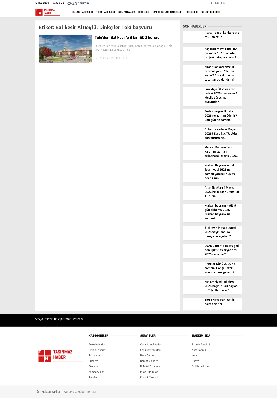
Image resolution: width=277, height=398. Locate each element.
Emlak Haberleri (82, 12)
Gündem (93, 361)
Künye (195, 361)
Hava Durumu (148, 355)
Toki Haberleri (105, 12)
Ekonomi (93, 366)
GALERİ (42, 3)
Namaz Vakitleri (149, 361)
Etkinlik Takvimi (149, 377)
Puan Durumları (149, 372)
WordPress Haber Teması (79, 392)
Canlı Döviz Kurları (150, 350)
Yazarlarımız (199, 350)
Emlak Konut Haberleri (167, 12)
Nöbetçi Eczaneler (150, 366)
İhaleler (143, 12)
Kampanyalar (126, 12)
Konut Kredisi (210, 12)
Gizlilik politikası (201, 366)
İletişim (196, 355)
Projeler (191, 12)
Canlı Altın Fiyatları (151, 344)
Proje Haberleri (97, 344)
